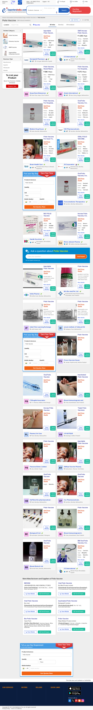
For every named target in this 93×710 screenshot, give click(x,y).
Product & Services (30, 180)
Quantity (26, 187)
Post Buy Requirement (77, 10)
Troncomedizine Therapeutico (74, 202)
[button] (57, 12)
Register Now (12, 86)
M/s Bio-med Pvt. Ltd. (71, 291)
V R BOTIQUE (68, 433)
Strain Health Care (36, 164)
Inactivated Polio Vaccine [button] (67, 601)
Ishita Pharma (34, 294)
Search (64, 10)
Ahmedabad (70, 24)
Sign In (13, 2)
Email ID (42, 199)
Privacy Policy (6, 708)
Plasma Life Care (36, 433)
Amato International (71, 93)
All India (52, 24)
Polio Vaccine (83, 266)
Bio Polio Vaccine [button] (30, 619)
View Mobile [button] (30, 594)
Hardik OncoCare (36, 239)
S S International (69, 57)
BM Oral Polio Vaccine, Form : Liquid (83, 543)
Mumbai (60, 24)
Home (4, 17)
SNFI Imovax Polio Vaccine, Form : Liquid (83, 33)
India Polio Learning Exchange (40, 327)
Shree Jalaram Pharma (72, 242)
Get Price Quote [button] (47, 37)
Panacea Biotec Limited (38, 467)
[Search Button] (30, 24)
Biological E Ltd (35, 533)
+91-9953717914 (33, 1)
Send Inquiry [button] (53, 53)
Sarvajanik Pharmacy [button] (37, 59)
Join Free (20, 2)
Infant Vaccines (31, 17)
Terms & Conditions (16, 708)
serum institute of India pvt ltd (74, 327)
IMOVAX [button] (27, 583)
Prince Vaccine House (72, 360)
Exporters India (14, 10)
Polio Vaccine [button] (83, 335)
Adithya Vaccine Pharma (72, 467)
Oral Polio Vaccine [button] (65, 583)
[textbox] (21, 24)
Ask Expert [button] (81, 256)
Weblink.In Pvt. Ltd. (20, 707)
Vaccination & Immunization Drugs (16, 17)
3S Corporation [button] (69, 164)
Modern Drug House (37, 129)
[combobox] (28, 202)
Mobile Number (28, 199)
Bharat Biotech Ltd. (36, 566)
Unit (25, 192)
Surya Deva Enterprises (38, 93)
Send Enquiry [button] (44, 594)
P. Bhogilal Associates (37, 400)
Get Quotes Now (39, 207)
